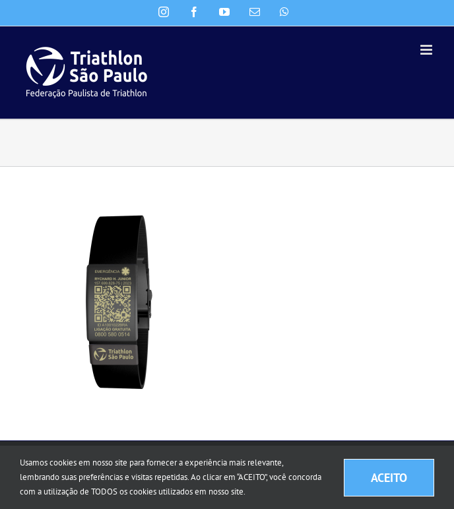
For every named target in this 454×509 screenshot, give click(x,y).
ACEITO (389, 477)
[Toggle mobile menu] (427, 50)
